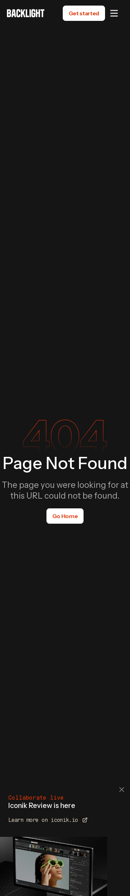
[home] (25, 13)
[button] (114, 13)
